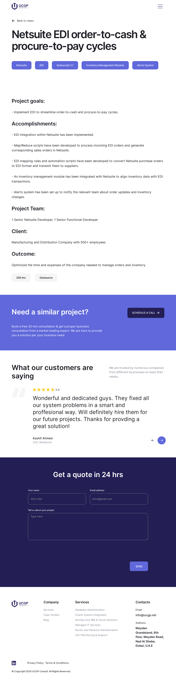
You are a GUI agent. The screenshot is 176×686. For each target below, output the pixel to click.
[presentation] (118, 550)
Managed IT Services (87, 624)
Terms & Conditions (57, 662)
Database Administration (90, 609)
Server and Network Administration (96, 630)
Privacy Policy (35, 662)
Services (49, 609)
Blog (46, 619)
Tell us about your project (41, 510)
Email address (97, 490)
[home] (20, 6)
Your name (33, 490)
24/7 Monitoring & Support (91, 635)
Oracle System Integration (91, 614)
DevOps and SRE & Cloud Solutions (96, 619)
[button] (152, 440)
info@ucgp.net (146, 615)
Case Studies (51, 614)
